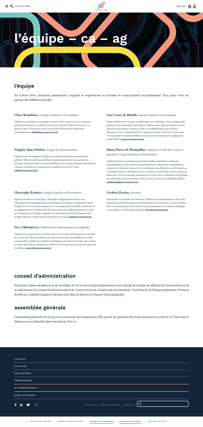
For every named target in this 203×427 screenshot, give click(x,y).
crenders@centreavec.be (81, 216)
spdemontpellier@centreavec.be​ (130, 182)
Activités (22, 366)
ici (90, 322)
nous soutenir (22, 6)
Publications (24, 374)
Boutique (90, 405)
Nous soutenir (109, 405)
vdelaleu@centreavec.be (27, 170)
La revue (21, 359)
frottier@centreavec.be (157, 209)
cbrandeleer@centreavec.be (45, 132)
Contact (127, 405)
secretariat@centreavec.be (65, 248)
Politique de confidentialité (101, 422)
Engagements (25, 381)
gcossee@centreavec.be (132, 139)
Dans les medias (26, 395)
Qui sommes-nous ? (28, 388)
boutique (181, 6)
